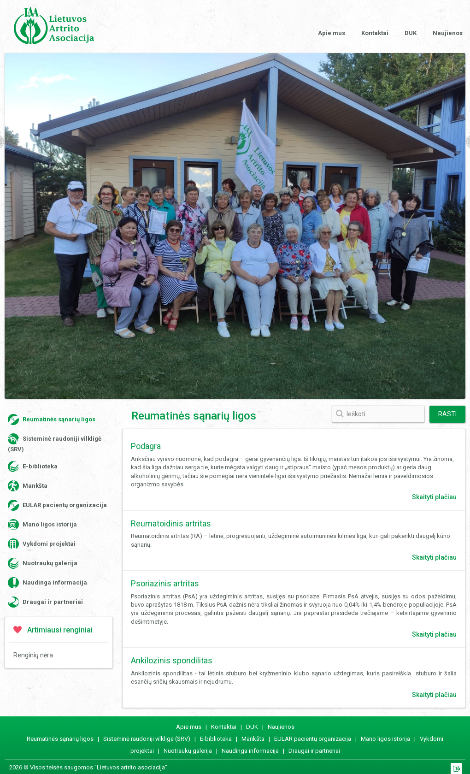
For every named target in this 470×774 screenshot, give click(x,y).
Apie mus (331, 33)
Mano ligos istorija (42, 524)
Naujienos (448, 33)
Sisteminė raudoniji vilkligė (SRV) (54, 443)
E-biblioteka (33, 466)
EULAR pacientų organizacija (57, 505)
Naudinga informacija (47, 582)
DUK (411, 33)
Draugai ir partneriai (45, 602)
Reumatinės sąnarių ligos (51, 419)
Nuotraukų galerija (42, 563)
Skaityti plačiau (434, 497)
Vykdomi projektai (42, 543)
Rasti (447, 414)
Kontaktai (374, 33)
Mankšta (27, 485)
